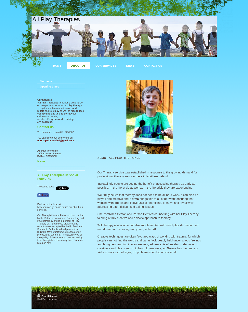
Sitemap (52, 296)
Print (42, 296)
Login (210, 295)
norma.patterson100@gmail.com (55, 140)
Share (43, 195)
